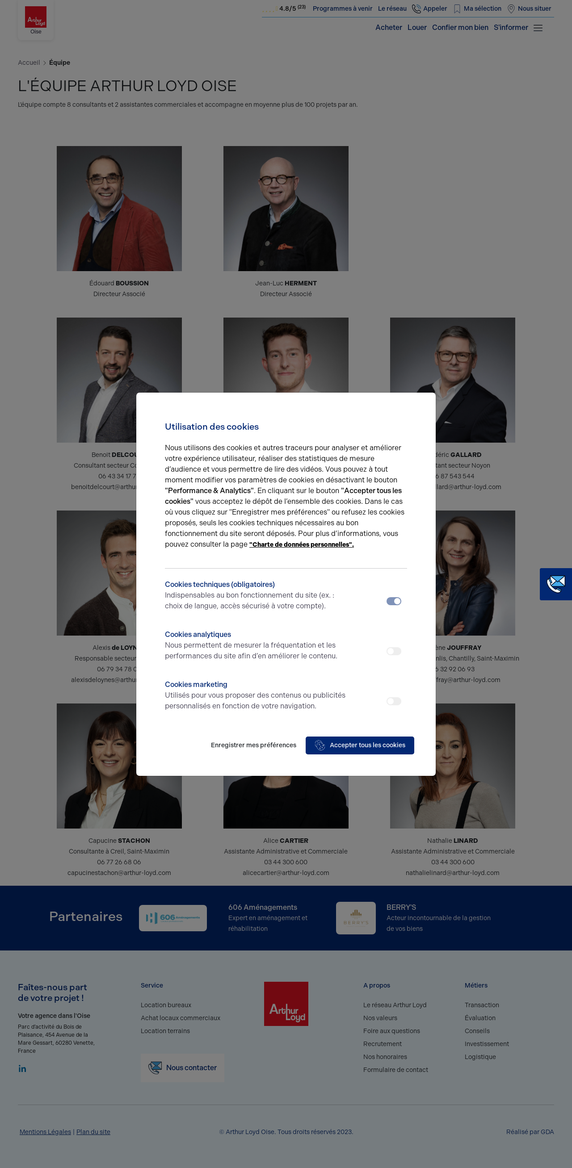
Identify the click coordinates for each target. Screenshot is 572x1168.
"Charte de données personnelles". (301, 544)
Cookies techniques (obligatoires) (256, 595)
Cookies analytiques (256, 645)
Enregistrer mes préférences (253, 745)
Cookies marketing (256, 696)
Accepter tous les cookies (360, 745)
